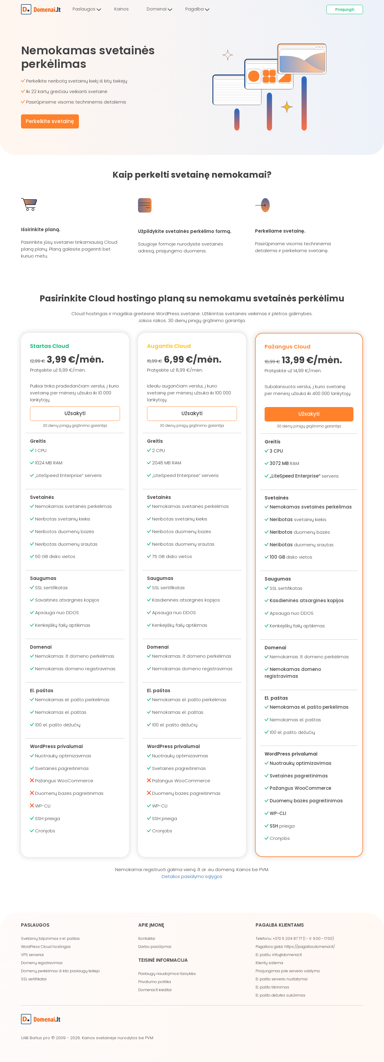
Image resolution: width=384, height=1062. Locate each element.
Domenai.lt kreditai (155, 989)
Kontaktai (146, 938)
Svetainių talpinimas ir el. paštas (50, 938)
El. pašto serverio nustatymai (282, 979)
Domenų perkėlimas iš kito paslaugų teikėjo (60, 970)
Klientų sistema (269, 962)
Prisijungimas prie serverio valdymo (288, 970)
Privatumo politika (154, 981)
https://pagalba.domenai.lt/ (309, 946)
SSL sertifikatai (33, 979)
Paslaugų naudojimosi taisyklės (167, 973)
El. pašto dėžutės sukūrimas (280, 995)
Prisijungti (344, 9)
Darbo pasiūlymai (154, 946)
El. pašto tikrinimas (272, 987)
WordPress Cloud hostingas (46, 946)
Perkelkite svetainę (50, 121)
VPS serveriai (32, 954)
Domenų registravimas (42, 962)
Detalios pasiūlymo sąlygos (192, 876)
